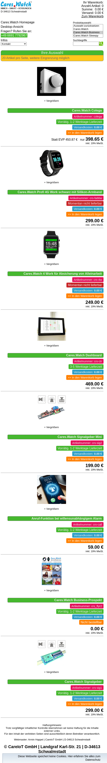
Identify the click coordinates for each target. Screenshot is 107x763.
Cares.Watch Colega (87, 110)
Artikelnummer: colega (88, 116)
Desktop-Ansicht (12, 26)
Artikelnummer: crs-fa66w (86, 198)
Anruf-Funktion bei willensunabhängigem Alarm (66, 518)
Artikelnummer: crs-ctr (88, 361)
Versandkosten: (88, 127)
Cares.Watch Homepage (18, 22)
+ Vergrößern (51, 100)
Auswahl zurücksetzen (88, 26)
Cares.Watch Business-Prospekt (78, 600)
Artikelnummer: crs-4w (88, 279)
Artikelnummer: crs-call (87, 524)
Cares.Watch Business (88, 32)
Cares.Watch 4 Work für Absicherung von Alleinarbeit (63, 273)
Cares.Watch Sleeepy (88, 35)
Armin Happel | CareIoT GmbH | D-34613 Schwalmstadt (59, 739)
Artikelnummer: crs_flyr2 (86, 606)
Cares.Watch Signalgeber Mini (80, 437)
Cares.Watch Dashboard (84, 355)
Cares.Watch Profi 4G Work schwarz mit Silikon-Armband (60, 192)
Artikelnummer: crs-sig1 (87, 687)
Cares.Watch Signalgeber (83, 681)
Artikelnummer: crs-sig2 (87, 442)
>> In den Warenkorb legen (85, 132)
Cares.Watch (88, 29)
